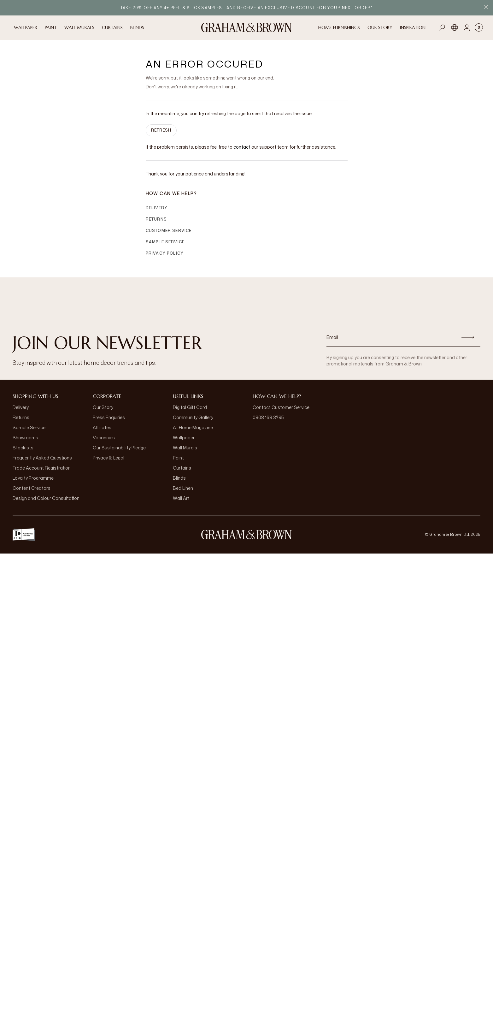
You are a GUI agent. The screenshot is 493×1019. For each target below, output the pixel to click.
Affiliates (102, 427)
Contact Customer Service (281, 407)
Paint (178, 458)
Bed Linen (183, 488)
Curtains (182, 468)
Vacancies (104, 438)
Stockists (23, 448)
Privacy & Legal (108, 458)
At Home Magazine (193, 427)
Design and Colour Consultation (46, 498)
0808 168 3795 (268, 417)
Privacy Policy (165, 253)
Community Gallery (193, 417)
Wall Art (181, 498)
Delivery (157, 207)
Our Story (103, 407)
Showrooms (25, 438)
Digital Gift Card (190, 407)
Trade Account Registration (42, 468)
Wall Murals (185, 448)
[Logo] (246, 27)
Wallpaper (184, 438)
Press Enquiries (109, 417)
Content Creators (31, 488)
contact (241, 147)
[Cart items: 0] (479, 27)
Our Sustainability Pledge (119, 448)
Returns (156, 219)
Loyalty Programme (33, 478)
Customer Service (169, 230)
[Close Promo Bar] (486, 8)
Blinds (179, 478)
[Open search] (442, 27)
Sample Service (165, 242)
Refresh (161, 130)
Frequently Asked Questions (42, 458)
